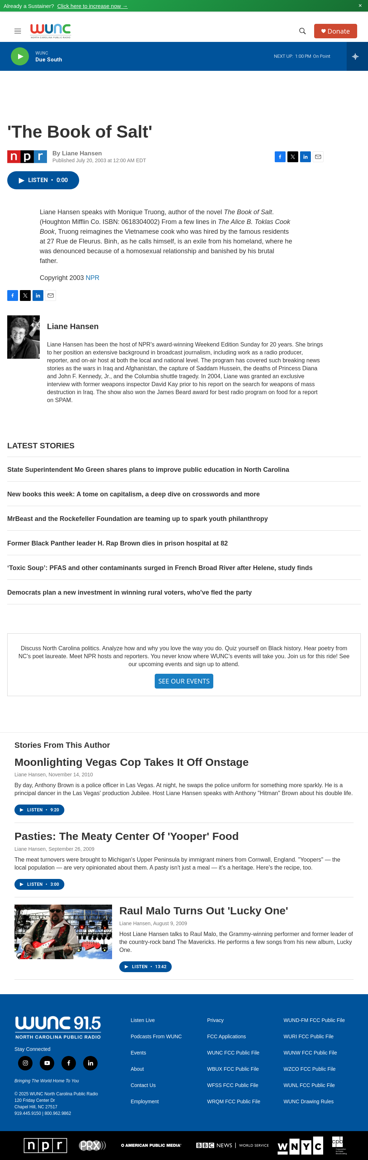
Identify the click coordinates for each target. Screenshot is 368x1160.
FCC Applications (226, 1036)
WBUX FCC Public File (233, 1069)
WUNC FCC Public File (233, 1053)
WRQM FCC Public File (233, 1101)
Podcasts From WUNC (156, 1036)
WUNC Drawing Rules (308, 1101)
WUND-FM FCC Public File (314, 1020)
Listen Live (142, 1020)
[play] (20, 56)
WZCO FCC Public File (309, 1069)
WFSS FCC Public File (232, 1085)
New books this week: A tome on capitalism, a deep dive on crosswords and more (133, 494)
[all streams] (357, 56)
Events (138, 1053)
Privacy (215, 1020)
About (137, 1069)
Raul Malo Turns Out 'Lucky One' (203, 911)
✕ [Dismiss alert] (360, 5)
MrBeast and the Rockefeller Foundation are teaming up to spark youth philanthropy (137, 518)
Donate (339, 31)
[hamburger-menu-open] (18, 31)
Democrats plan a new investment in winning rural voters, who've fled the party (129, 592)
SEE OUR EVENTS (184, 681)
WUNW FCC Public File (310, 1053)
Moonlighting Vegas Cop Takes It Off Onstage (131, 762)
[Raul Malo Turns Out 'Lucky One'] (63, 932)
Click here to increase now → (92, 6)
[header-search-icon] (302, 31)
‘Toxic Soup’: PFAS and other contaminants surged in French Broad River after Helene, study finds (160, 568)
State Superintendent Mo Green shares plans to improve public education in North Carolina (148, 469)
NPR (92, 277)
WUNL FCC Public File (309, 1085)
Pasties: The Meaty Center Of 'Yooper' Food (126, 836)
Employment (144, 1101)
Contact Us (142, 1085)
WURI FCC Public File (308, 1036)
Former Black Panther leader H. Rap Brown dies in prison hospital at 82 (117, 543)
